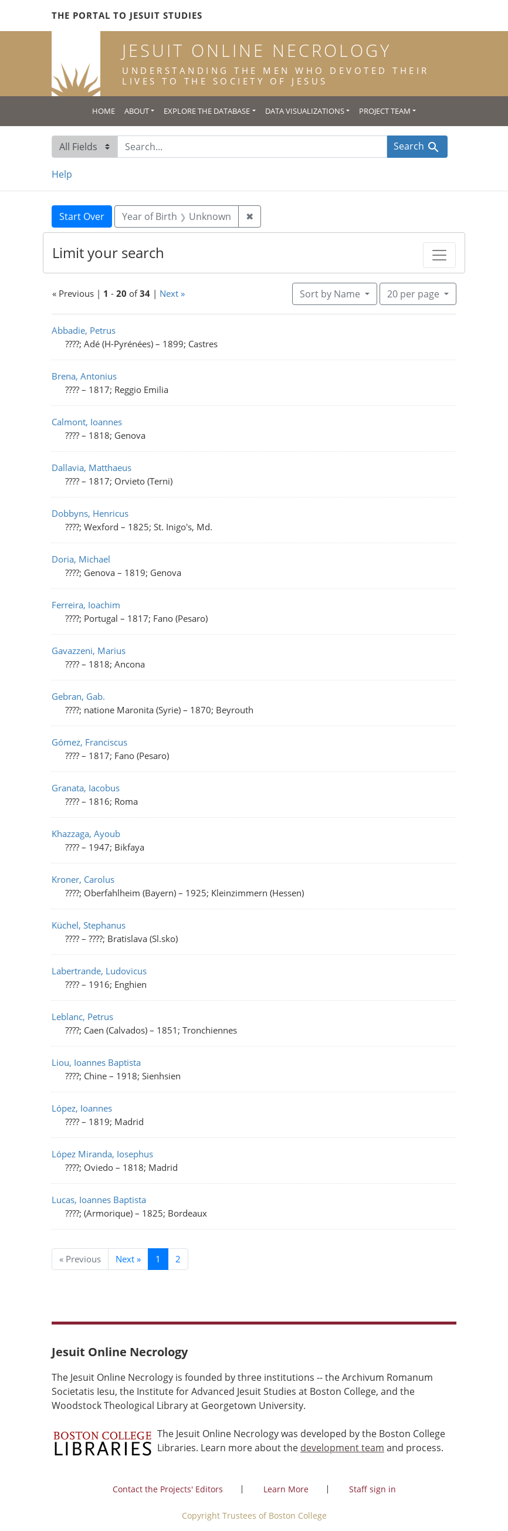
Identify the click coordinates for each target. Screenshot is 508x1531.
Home (103, 111)
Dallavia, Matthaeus (91, 467)
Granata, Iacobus (86, 788)
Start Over (81, 216)
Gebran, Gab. (78, 696)
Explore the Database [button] (207, 111)
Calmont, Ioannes (87, 422)
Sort (331, 293)
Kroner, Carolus (83, 879)
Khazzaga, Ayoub (86, 833)
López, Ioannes (82, 1108)
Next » (172, 293)
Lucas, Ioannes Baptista (99, 1199)
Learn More (286, 1489)
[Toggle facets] (439, 255)
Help (62, 174)
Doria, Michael (81, 559)
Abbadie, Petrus (84, 330)
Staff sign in (372, 1489)
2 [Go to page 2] (178, 1259)
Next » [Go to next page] (128, 1259)
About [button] (136, 111)
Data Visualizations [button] (304, 111)
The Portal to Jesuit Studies (127, 15)
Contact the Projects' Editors (168, 1489)
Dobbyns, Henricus (90, 513)
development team (342, 1447)
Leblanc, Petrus (82, 1016)
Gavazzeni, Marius (89, 650)
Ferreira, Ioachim (86, 605)
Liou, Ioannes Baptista (96, 1062)
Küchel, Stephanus (89, 925)
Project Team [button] (385, 111)
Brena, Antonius (84, 376)
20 (414, 293)
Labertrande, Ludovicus (99, 971)
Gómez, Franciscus (89, 742)
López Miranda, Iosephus (102, 1154)
